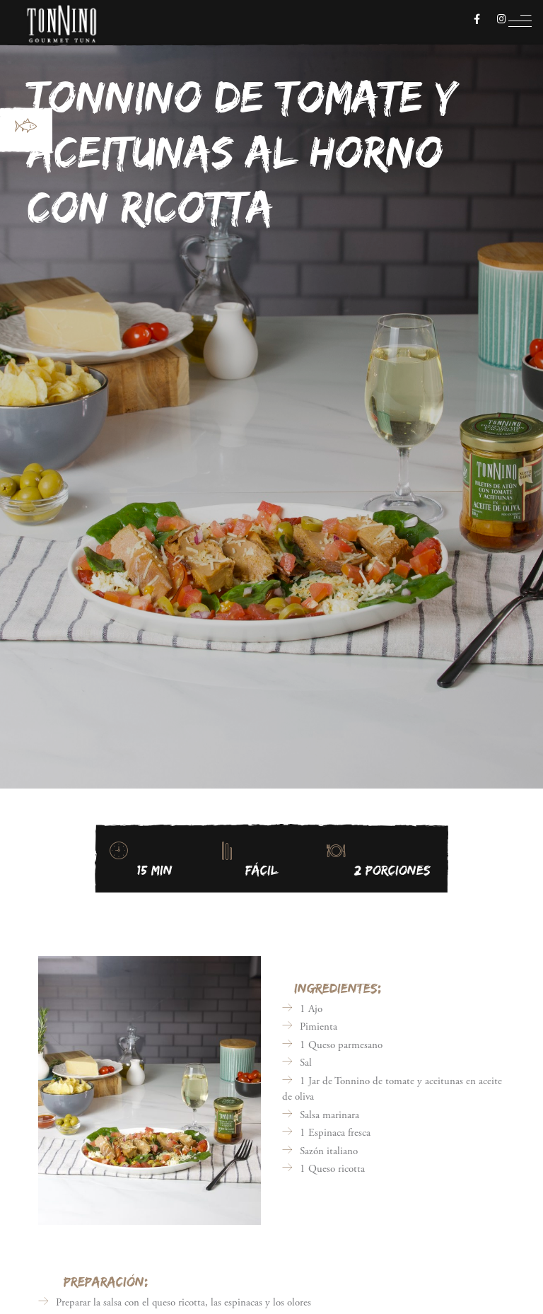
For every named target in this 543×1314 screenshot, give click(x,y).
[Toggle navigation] (520, 24)
